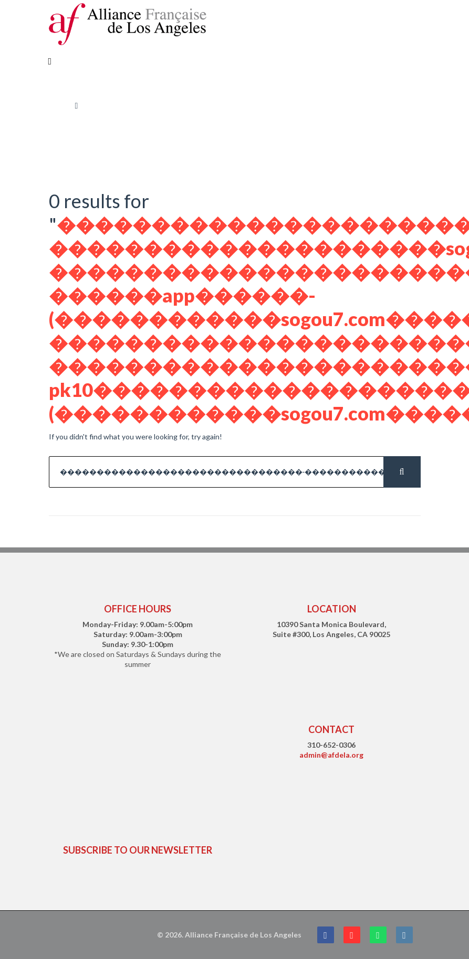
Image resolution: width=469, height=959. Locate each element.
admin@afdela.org (331, 754)
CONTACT (331, 729)
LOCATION (331, 609)
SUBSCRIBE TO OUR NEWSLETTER (137, 850)
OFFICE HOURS (137, 609)
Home (58, 105)
